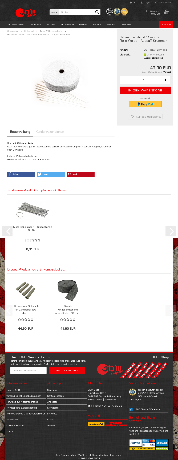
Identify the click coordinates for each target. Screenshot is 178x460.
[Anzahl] (145, 80)
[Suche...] (54, 12)
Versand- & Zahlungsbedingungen (23, 395)
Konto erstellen (55, 395)
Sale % (166, 24)
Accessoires (16, 24)
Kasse (50, 419)
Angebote (52, 401)
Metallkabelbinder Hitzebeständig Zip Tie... (32, 228)
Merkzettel (163, 2)
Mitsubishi (67, 24)
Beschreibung (20, 132)
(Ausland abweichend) (153, 58)
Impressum (12, 419)
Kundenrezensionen (49, 132)
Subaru (111, 24)
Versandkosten (100, 455)
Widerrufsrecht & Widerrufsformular (25, 413)
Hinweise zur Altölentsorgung (22, 401)
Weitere (126, 24)
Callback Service (14, 425)
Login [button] (145, 2)
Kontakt (10, 431)
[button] (132, 2)
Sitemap (51, 425)
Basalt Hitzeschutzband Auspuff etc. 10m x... (68, 309)
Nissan (97, 24)
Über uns (52, 390)
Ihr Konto (52, 413)
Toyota (83, 24)
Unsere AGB (13, 390)
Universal (35, 24)
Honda (51, 24)
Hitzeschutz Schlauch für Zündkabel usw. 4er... (26, 309)
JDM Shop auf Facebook (147, 409)
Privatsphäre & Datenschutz (21, 407)
